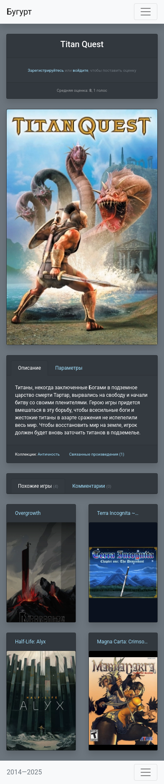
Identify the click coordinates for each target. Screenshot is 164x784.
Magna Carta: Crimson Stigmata (122, 642)
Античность (49, 454)
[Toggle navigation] (145, 11)
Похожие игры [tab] (38, 486)
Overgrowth (27, 513)
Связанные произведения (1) (96, 454)
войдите (80, 70)
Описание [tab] (29, 368)
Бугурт (19, 12)
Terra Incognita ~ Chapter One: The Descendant (116, 513)
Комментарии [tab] (91, 486)
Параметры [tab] (68, 368)
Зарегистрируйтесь (45, 70)
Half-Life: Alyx (30, 642)
